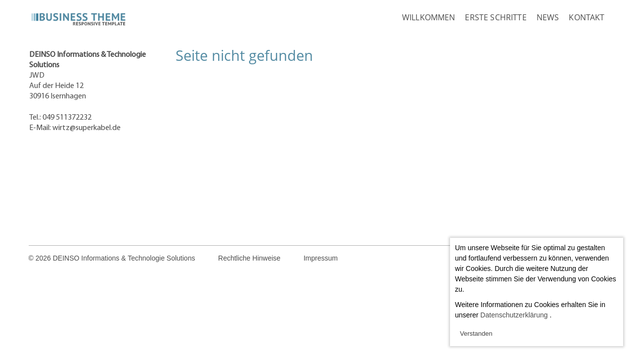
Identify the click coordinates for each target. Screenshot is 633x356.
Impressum (321, 258)
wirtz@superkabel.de (86, 128)
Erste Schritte (495, 17)
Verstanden (476, 333)
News (548, 17)
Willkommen (428, 17)
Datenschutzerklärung (513, 315)
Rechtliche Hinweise (249, 258)
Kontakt (586, 17)
